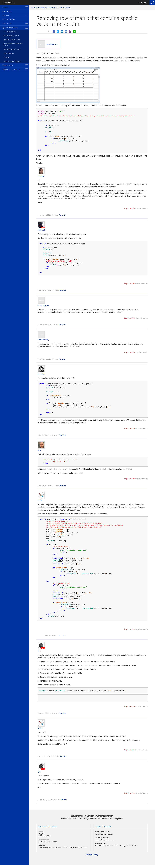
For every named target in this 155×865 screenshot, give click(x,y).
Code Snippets (9, 53)
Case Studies (7, 23)
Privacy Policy (92, 855)
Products (5, 7)
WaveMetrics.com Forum (12, 49)
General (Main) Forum (11, 36)
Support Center (7, 65)
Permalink (62, 215)
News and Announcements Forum (13, 44)
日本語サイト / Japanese (11, 69)
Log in (126, 208)
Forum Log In (142, 3)
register (132, 208)
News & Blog (6, 11)
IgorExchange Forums (10, 28)
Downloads (6, 15)
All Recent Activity (10, 32)
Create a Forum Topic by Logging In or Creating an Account (51, 7)
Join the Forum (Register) (13, 61)
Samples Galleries (8, 19)
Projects (6, 57)
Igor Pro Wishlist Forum (12, 40)
